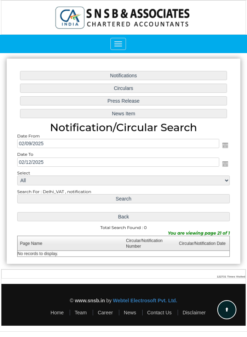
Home (57, 312)
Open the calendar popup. (223, 145)
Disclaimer (194, 312)
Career (105, 312)
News (130, 312)
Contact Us (159, 312)
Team (81, 312)
